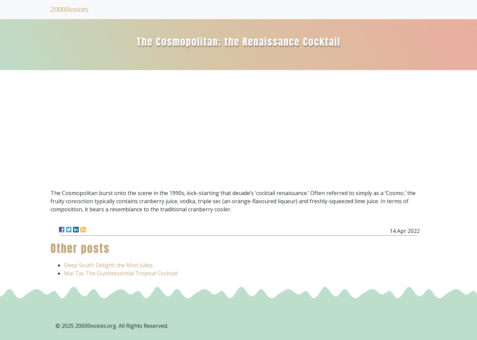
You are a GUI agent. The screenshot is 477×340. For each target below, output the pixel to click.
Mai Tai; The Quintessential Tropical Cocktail (121, 273)
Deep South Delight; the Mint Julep (108, 265)
